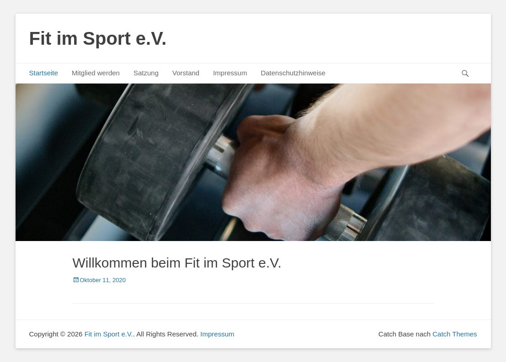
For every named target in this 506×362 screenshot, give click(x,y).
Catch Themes (454, 334)
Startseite (43, 73)
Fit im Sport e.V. (98, 38)
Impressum (230, 73)
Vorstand (185, 73)
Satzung (146, 73)
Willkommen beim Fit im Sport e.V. (177, 262)
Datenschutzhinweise (293, 73)
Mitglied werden (96, 73)
